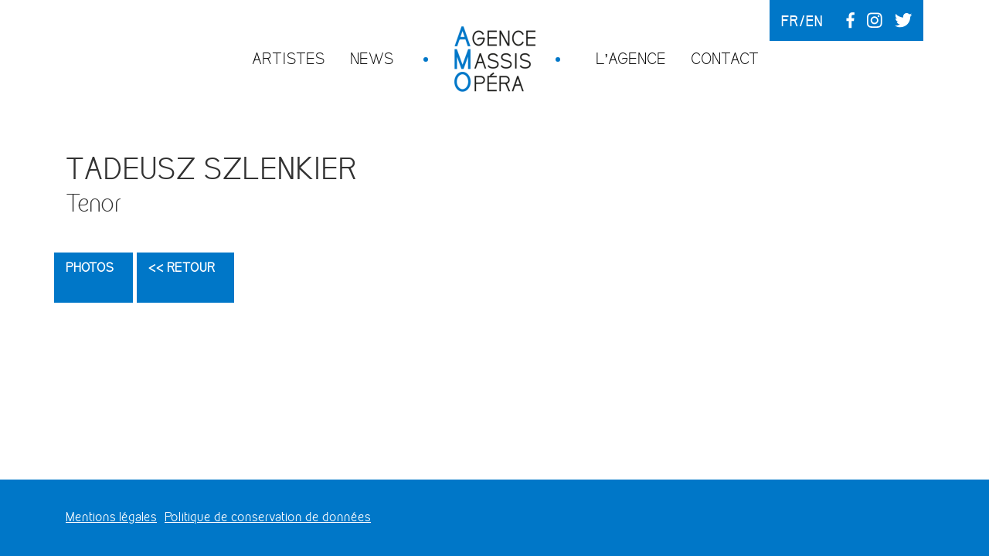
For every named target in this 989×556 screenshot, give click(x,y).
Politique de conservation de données (268, 517)
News (372, 58)
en (814, 21)
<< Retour (181, 267)
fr (790, 21)
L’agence (631, 58)
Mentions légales (111, 517)
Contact (725, 58)
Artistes (288, 58)
